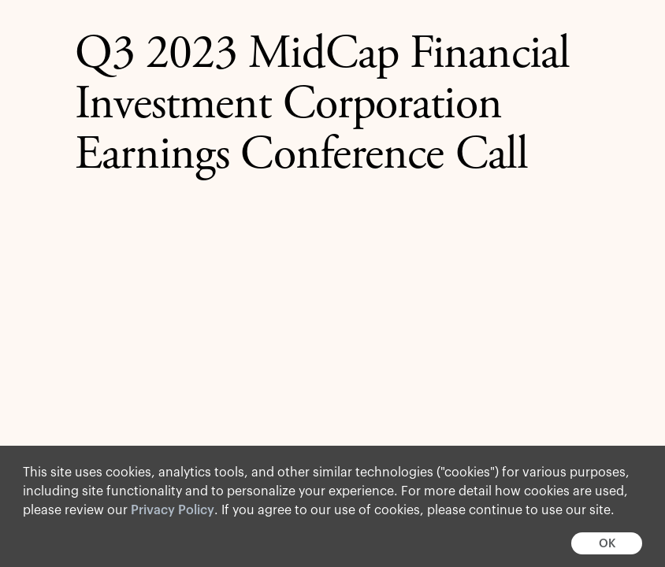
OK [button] (607, 544)
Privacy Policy (172, 510)
